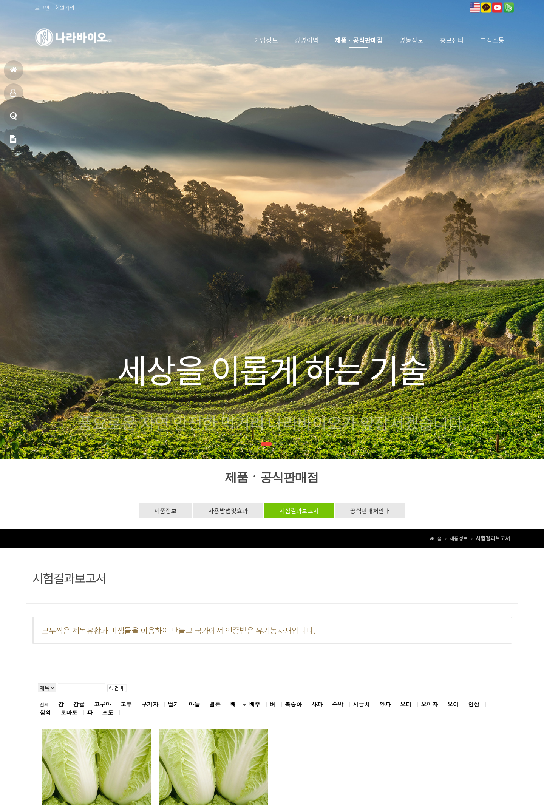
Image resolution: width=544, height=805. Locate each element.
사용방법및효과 (228, 510)
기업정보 (266, 40)
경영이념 (306, 40)
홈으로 (13, 73)
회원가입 (64, 7)
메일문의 (13, 142)
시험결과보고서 (299, 510)
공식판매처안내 (370, 510)
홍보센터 (452, 40)
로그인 (42, 7)
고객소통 (492, 40)
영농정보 (411, 40)
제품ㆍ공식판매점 (359, 40)
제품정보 (165, 510)
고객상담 (13, 119)
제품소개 (13, 96)
